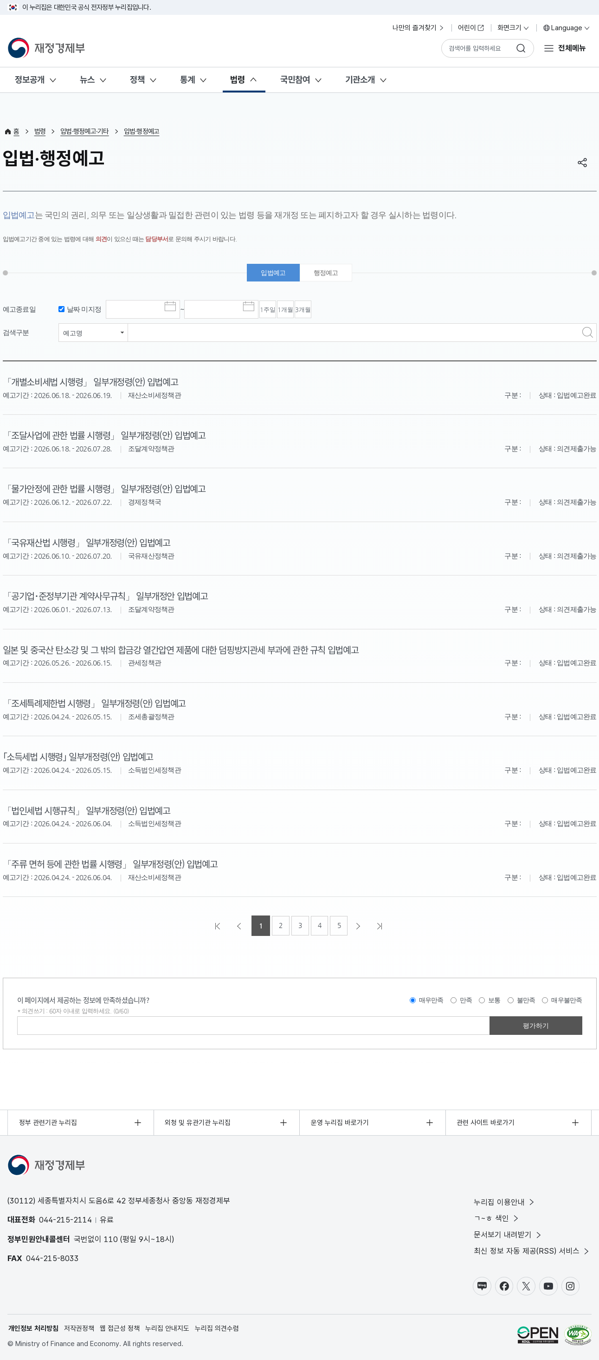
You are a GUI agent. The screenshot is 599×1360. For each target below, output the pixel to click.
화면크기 (513, 28)
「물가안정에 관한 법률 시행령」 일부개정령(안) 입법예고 (109, 489)
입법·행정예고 (142, 131)
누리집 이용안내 (505, 1201)
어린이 (471, 28)
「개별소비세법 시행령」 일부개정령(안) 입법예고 (95, 383)
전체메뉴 (572, 47)
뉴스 (87, 79)
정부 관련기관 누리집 (48, 1121)
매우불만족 (566, 998)
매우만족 (431, 998)
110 (111, 1237)
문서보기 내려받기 (508, 1234)
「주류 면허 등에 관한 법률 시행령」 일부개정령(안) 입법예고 (115, 862)
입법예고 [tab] (272, 273)
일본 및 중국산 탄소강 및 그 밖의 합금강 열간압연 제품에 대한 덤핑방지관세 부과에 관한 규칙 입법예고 (189, 649)
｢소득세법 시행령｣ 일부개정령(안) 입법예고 (82, 756)
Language (567, 28)
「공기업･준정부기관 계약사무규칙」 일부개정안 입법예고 (111, 596)
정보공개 (30, 79)
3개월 (354, 310)
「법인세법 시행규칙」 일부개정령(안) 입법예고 (91, 809)
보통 (494, 998)
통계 (187, 79)
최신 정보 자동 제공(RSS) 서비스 (532, 1250)
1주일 (278, 310)
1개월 (316, 310)
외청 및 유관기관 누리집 (198, 1121)
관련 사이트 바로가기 (486, 1121)
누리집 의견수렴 (217, 1328)
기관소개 (360, 79)
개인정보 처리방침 (33, 1328)
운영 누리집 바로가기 (340, 1121)
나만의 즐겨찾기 (419, 28)
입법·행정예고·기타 (84, 131)
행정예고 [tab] (327, 273)
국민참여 (295, 79)
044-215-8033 (52, 1257)
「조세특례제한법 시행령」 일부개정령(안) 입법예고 (99, 702)
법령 (237, 79)
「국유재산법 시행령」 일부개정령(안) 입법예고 (91, 542)
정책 (137, 79)
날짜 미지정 (84, 310)
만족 (466, 998)
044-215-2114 (65, 1218)
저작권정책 (79, 1328)
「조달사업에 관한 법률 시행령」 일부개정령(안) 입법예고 (109, 436)
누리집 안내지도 (167, 1328)
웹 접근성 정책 (120, 1328)
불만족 (526, 998)
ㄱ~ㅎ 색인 (497, 1218)
